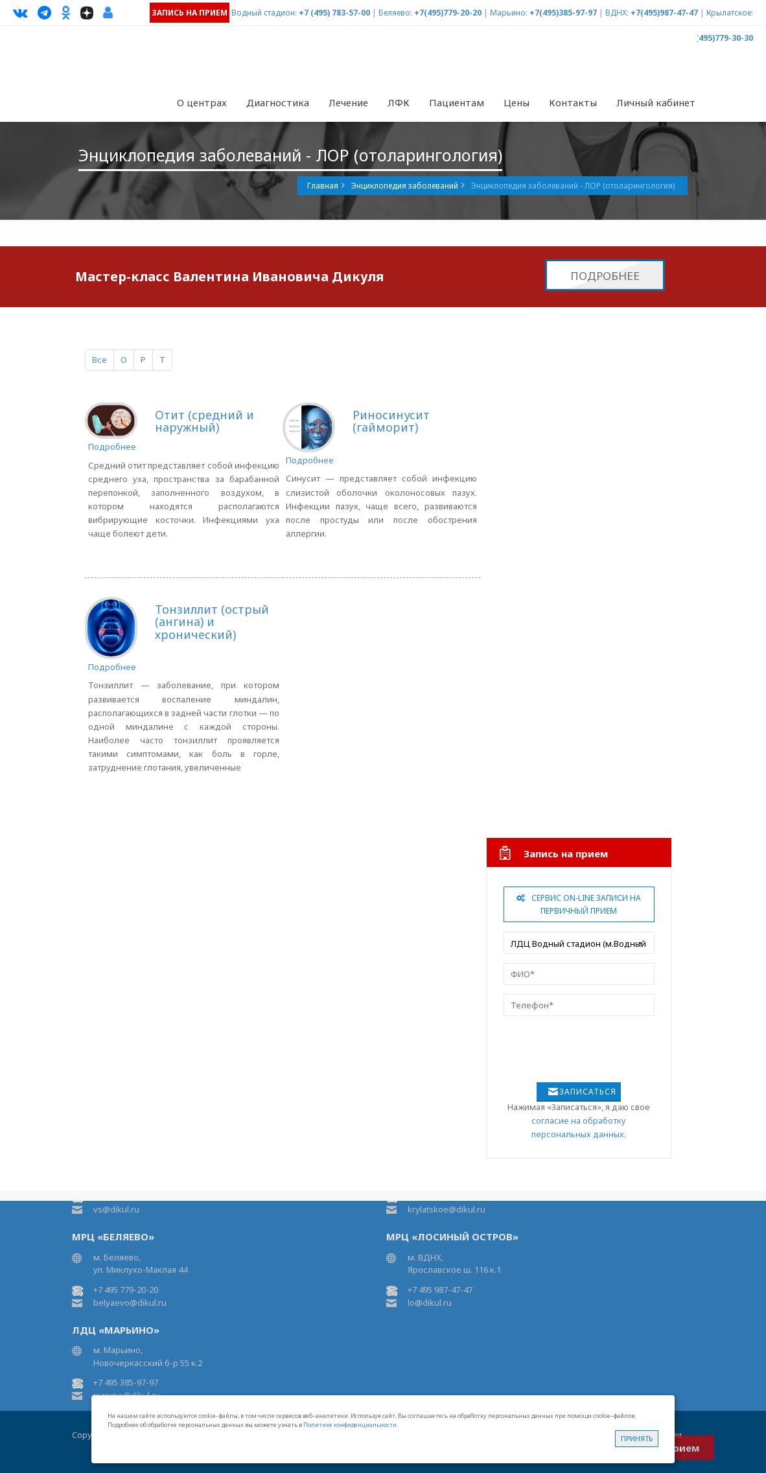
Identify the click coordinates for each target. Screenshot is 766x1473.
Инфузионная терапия (554, 798)
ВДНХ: (617, 12)
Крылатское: (729, 12)
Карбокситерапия (544, 639)
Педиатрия (530, 745)
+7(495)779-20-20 (448, 12)
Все (99, 359)
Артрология (532, 479)
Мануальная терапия (550, 559)
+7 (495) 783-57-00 (334, 12)
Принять (637, 1438)
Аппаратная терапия (549, 426)
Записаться (587, 1091)
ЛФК (399, 102)
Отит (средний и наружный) (204, 421)
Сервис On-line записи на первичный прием (578, 904)
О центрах (202, 102)
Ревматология (537, 533)
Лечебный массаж (546, 665)
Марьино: (509, 12)
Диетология (533, 692)
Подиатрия (530, 506)
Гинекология (534, 719)
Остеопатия (532, 586)
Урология (527, 772)
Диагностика (277, 102)
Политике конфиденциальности (350, 1425)
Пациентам (456, 102)
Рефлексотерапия (545, 612)
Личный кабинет (655, 102)
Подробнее (605, 275)
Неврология (532, 373)
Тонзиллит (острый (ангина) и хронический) (212, 622)
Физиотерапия (538, 400)
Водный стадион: (264, 12)
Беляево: (395, 12)
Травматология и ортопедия (566, 453)
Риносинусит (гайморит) (391, 421)
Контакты (573, 102)
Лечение (348, 102)
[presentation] (569, 1044)
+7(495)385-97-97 (563, 12)
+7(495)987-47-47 (664, 12)
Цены (516, 102)
